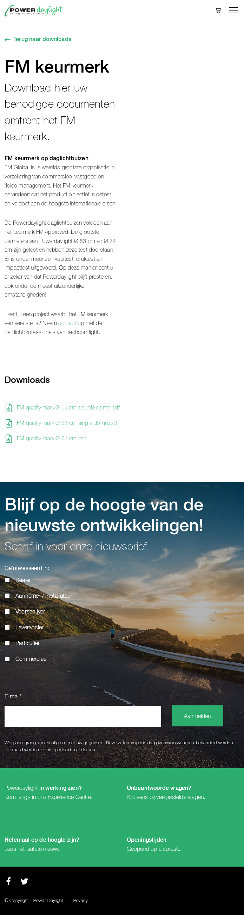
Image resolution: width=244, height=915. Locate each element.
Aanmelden (197, 716)
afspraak (169, 849)
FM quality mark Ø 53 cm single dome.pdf (67, 423)
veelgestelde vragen (180, 797)
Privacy (80, 901)
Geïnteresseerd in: (27, 568)
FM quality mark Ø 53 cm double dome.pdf (68, 408)
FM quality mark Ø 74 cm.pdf (51, 438)
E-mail (13, 697)
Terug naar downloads (42, 39)
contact (67, 323)
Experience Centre (69, 797)
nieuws (51, 849)
